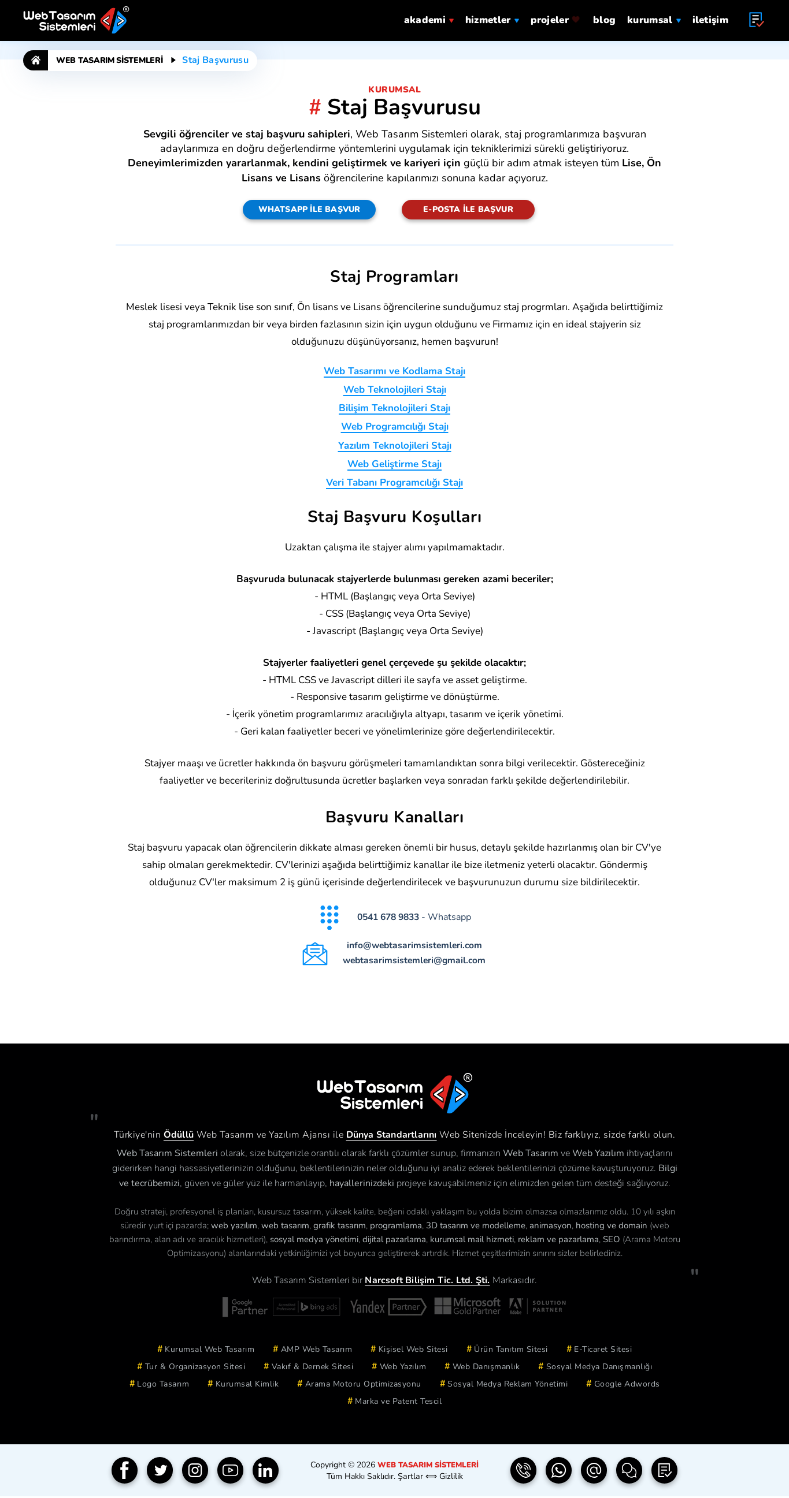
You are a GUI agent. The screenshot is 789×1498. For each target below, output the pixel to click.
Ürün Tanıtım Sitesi (511, 1351)
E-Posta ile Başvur (468, 209)
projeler (556, 19)
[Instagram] (195, 1472)
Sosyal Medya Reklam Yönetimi (507, 1385)
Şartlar (410, 1478)
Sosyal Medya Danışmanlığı (599, 1368)
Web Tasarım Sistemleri (109, 60)
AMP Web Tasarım (317, 1351)
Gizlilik (450, 1478)
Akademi (429, 19)
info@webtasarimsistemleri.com (416, 947)
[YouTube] (231, 1472)
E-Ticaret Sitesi (603, 1351)
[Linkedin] (266, 1472)
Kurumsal (653, 19)
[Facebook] (125, 1472)
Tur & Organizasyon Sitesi (195, 1368)
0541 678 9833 (390, 918)
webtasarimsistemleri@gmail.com (416, 962)
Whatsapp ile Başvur (309, 209)
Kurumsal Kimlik (247, 1385)
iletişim (710, 19)
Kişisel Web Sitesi (413, 1351)
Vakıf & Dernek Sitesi (313, 1368)
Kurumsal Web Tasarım (209, 1351)
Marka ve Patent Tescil (398, 1403)
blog (604, 19)
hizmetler (492, 19)
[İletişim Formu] (629, 1472)
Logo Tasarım (163, 1385)
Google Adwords (627, 1385)
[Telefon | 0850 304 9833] (524, 1472)
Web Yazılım (403, 1368)
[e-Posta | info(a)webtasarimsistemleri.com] (594, 1472)
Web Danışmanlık (486, 1368)
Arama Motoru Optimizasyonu (363, 1385)
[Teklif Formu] (665, 1472)
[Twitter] (160, 1472)
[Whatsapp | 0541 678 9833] (559, 1472)
